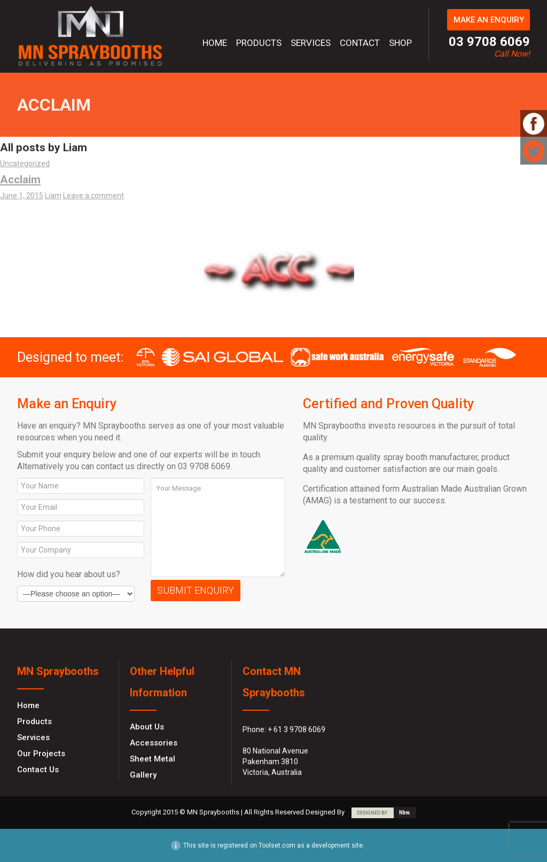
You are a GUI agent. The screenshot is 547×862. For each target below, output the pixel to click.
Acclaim (20, 179)
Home (214, 42)
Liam (53, 195)
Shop (400, 42)
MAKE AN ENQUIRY (489, 20)
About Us (147, 727)
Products (259, 42)
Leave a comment (93, 195)
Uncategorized (25, 163)
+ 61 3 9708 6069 (296, 729)
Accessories (153, 743)
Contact (360, 42)
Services (311, 42)
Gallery (143, 775)
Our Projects (41, 753)
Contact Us (38, 769)
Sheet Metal (152, 759)
